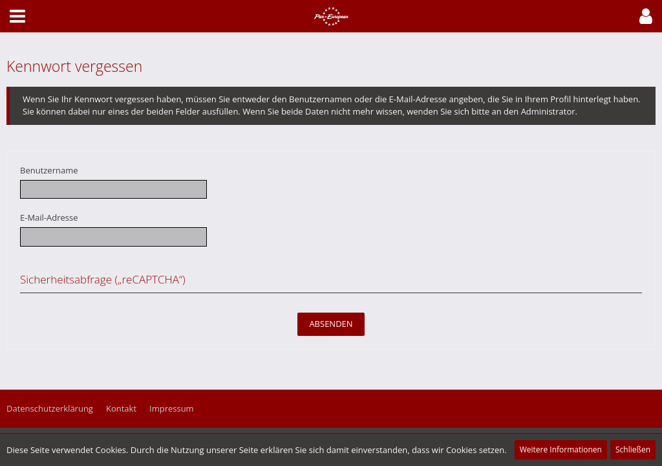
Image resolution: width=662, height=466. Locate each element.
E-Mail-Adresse (49, 217)
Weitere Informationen (561, 449)
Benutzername (49, 170)
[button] (646, 16)
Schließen (632, 449)
